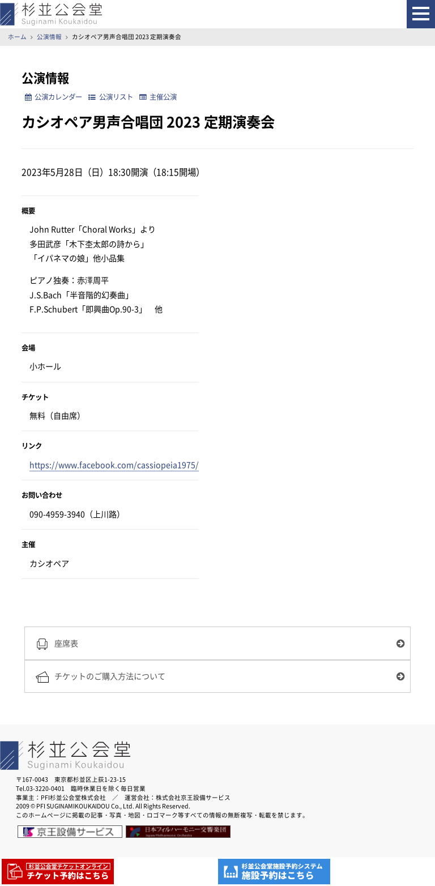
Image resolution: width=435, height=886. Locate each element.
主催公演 (158, 97)
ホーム (17, 36)
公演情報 (49, 36)
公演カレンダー (53, 97)
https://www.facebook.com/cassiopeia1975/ (114, 465)
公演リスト (110, 97)
